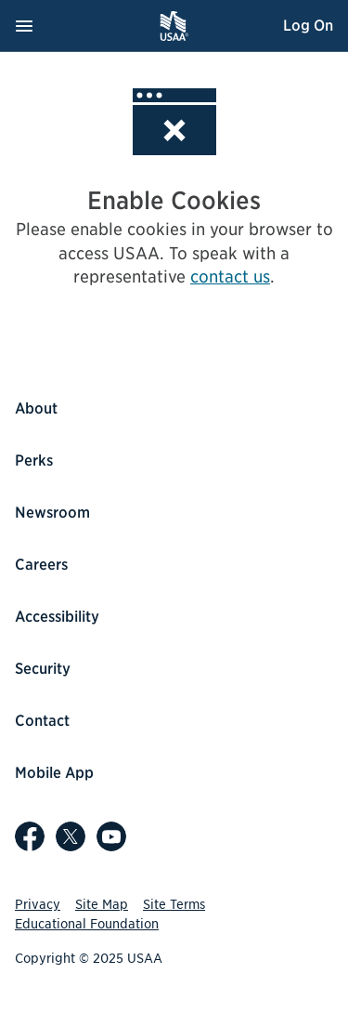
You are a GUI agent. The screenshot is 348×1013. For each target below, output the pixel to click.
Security (43, 669)
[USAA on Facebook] (30, 836)
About (36, 408)
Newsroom (52, 512)
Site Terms (174, 904)
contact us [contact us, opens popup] (230, 276)
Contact (42, 721)
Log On (308, 25)
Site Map (101, 904)
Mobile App (54, 773)
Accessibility (57, 616)
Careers (41, 564)
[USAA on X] (70, 836)
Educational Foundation (87, 923)
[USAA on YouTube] (111, 836)
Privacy (37, 904)
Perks (34, 460)
